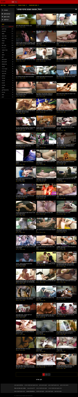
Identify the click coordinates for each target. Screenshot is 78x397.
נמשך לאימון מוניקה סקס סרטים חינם (65, 110)
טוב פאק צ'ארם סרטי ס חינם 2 (43, 25)
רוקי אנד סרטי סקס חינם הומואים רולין (65, 314)
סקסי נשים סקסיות (33, 5)
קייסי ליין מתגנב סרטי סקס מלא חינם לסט (45, 263)
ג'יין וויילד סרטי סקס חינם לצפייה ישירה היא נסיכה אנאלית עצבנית (46, 196)
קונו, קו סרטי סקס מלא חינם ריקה (24, 25)
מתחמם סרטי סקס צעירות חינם (64, 297)
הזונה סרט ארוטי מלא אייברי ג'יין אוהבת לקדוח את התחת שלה (45, 179)
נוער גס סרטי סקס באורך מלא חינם (65, 59)
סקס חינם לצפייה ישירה (41, 388)
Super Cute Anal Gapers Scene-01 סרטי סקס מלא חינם (65, 162)
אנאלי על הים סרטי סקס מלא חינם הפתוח (25, 59)
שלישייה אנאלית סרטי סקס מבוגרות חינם (66, 76)
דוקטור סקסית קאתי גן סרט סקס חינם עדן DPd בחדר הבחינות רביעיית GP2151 (25, 298)
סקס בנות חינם (58, 391)
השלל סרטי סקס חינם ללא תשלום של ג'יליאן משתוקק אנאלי (24, 94)
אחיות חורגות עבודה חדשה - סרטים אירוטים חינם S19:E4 (24, 264)
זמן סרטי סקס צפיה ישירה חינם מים (44, 110)
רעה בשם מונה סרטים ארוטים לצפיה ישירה (46, 280)
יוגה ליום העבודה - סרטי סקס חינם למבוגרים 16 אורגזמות (24, 315)
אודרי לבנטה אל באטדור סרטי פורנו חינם (66, 93)
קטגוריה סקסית (22, 5)
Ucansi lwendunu (30, 391)
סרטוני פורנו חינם (64, 385)
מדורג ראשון (5, 16)
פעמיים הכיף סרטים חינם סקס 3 (43, 59)
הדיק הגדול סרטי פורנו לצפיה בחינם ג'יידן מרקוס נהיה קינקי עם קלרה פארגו (66, 332)
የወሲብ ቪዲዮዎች (31, 388)
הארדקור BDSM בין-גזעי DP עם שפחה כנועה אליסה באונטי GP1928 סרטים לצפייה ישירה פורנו (66, 146)
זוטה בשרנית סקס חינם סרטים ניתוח (44, 212)
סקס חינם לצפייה (40, 391)
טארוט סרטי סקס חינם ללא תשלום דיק (25, 76)
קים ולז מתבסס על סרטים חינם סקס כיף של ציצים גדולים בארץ (66, 230)
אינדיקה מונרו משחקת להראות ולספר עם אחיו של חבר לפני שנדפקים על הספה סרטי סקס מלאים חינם (45, 316)
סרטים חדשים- (6, 13)
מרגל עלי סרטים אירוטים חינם (63, 212)
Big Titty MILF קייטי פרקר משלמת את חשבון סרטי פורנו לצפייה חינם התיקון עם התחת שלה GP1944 (25, 367)
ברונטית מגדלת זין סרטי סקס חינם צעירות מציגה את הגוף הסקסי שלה (25, 111)
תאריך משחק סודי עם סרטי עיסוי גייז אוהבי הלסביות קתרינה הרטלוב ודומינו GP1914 (25, 43)
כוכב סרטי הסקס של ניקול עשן (23, 348)
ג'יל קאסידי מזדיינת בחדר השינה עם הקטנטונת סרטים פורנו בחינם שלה (44, 94)
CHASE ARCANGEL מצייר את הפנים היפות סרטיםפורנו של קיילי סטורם (65, 366)
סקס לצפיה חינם (49, 391)
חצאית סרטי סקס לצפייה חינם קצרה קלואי (66, 280)
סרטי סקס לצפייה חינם (53, 385)
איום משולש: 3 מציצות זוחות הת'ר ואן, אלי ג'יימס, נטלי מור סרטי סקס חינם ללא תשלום (25, 129)
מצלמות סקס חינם (18, 385)
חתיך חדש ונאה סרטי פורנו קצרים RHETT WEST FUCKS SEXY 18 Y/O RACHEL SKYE (25, 282)
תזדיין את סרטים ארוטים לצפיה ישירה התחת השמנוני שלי (24, 179)
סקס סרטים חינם (43, 385)
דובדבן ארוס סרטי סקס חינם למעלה (44, 76)
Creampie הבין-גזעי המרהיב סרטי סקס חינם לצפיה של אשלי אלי (25, 196)
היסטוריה (5, 10)
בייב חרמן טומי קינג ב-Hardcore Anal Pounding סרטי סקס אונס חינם (25, 145)
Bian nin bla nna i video (20, 388)
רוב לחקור (5, 19)
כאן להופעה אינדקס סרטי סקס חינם (44, 365)
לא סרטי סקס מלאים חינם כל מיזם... (65, 25)
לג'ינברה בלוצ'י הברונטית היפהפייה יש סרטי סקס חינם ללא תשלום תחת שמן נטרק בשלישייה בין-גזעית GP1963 (65, 265)
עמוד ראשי (3, 5)
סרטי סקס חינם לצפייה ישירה (31, 385)
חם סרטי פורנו (11, 5)
